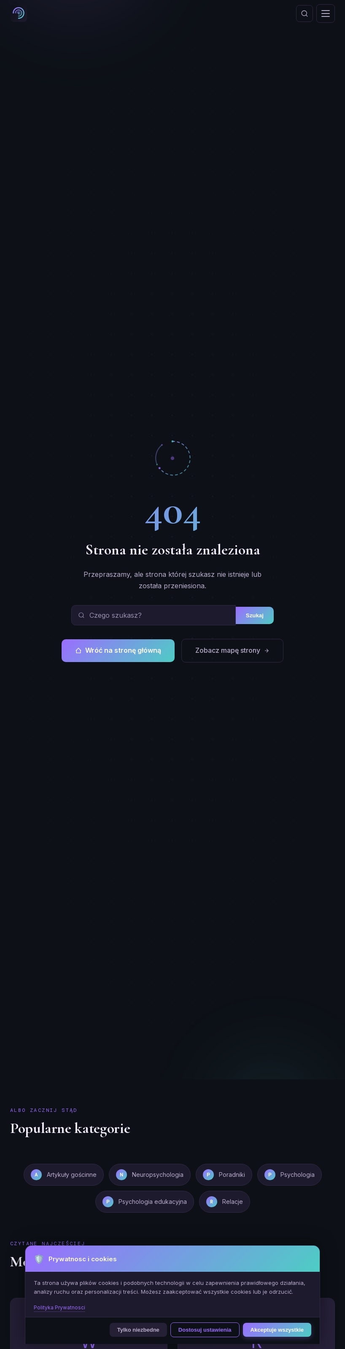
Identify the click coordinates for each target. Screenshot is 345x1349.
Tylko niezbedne (138, 1330)
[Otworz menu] (325, 13)
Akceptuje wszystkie (277, 1330)
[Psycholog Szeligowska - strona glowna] (18, 13)
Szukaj (255, 615)
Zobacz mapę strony (232, 650)
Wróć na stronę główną (118, 650)
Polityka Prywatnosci (59, 1307)
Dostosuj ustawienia (205, 1330)
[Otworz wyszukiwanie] (304, 13)
